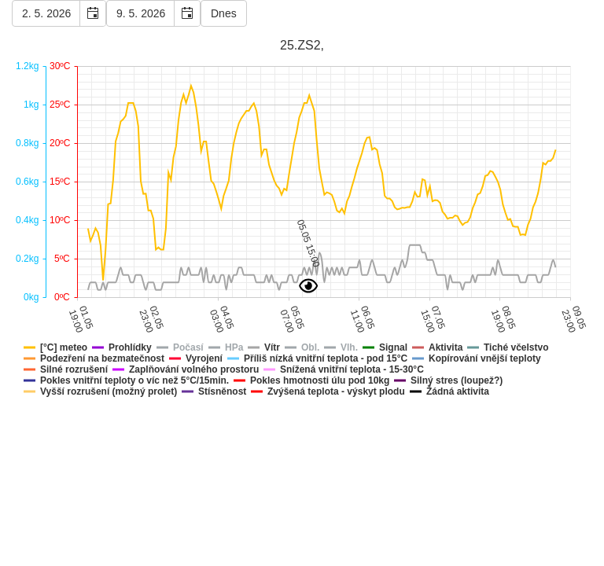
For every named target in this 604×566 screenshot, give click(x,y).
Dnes (224, 13)
